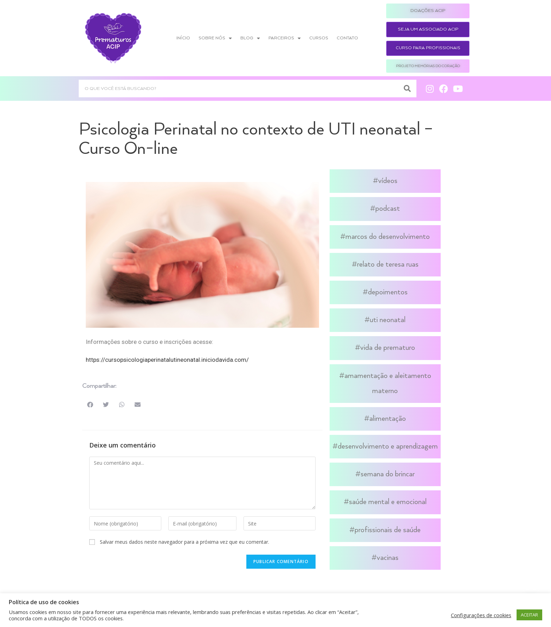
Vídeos (387, 181)
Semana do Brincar (388, 474)
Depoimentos (388, 292)
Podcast (387, 208)
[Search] (407, 88)
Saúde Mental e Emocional (388, 502)
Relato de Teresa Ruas (388, 264)
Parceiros (284, 38)
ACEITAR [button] (529, 615)
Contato (347, 38)
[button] (90, 404)
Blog (250, 38)
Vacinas (387, 558)
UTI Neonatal (388, 320)
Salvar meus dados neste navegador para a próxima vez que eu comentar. (184, 541)
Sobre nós (215, 38)
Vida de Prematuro (387, 348)
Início (183, 38)
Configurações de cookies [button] (481, 615)
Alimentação (387, 418)
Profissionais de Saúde (388, 530)
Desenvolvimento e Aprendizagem (388, 446)
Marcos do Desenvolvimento (387, 237)
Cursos (318, 38)
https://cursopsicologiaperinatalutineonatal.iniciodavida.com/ (167, 359)
